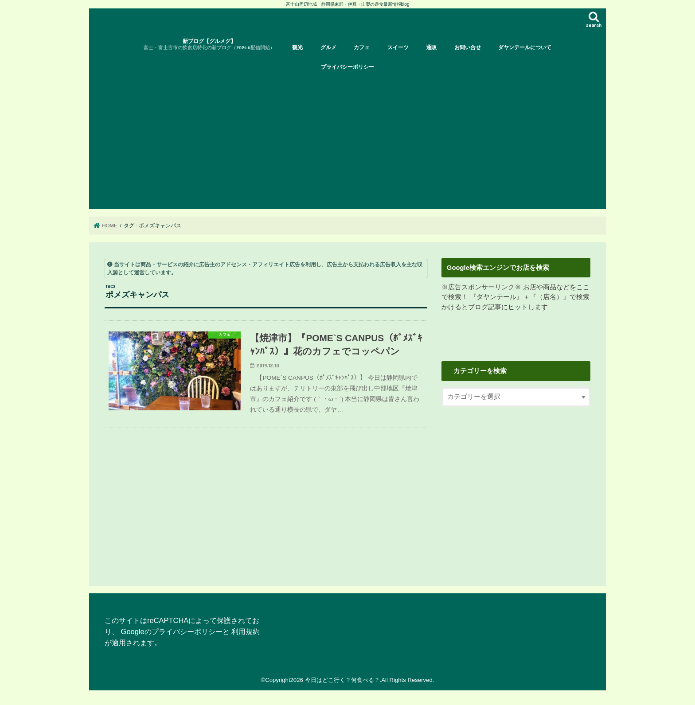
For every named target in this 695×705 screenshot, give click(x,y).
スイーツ (398, 47)
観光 (297, 47)
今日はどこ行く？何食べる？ (342, 680)
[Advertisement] (347, 143)
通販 (431, 47)
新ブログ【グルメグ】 (209, 44)
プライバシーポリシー (347, 67)
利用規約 (245, 631)
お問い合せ (467, 47)
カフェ (362, 47)
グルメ (328, 47)
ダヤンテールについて (524, 47)
